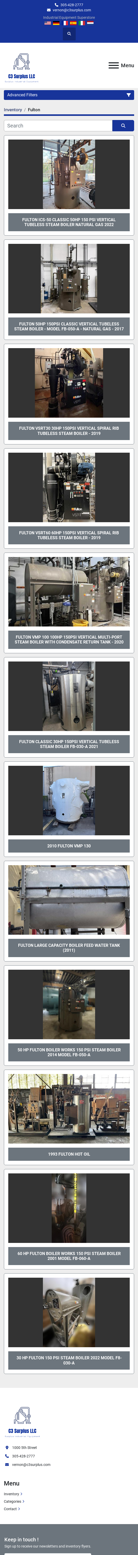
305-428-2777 (71, 5)
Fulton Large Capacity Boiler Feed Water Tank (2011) (69, 948)
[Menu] (114, 65)
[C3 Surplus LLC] (22, 1419)
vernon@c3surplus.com (72, 10)
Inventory (11, 1494)
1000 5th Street (24, 1448)
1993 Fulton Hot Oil (69, 1154)
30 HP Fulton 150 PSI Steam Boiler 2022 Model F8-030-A (69, 1360)
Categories (12, 1501)
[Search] (58, 125)
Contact (10, 1509)
